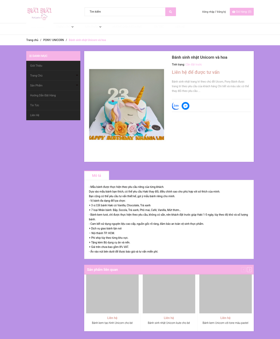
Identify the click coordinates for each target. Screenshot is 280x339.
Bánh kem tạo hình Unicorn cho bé (112, 322)
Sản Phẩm (87, 29)
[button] (249, 269)
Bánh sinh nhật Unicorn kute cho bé (169, 322)
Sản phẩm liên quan (102, 270)
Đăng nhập (208, 11)
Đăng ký (221, 11)
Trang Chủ (59, 29)
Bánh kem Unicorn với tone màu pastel (225, 322)
